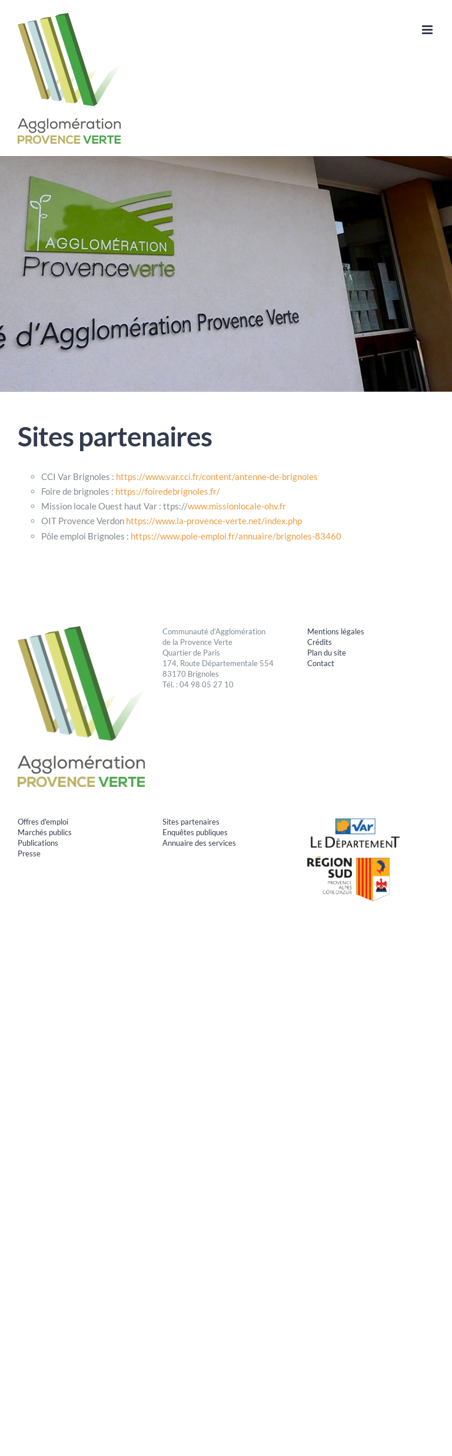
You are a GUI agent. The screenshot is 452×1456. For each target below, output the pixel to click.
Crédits (319, 642)
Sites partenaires (191, 821)
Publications (38, 843)
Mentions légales (335, 631)
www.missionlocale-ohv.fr (237, 506)
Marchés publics (45, 832)
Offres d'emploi (43, 821)
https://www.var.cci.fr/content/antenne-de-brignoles (217, 476)
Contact (320, 663)
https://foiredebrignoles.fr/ (167, 491)
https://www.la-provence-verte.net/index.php (214, 520)
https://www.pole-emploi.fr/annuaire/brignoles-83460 (236, 536)
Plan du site (326, 652)
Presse (29, 853)
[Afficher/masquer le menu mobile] (428, 30)
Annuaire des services (199, 843)
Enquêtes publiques (195, 832)
